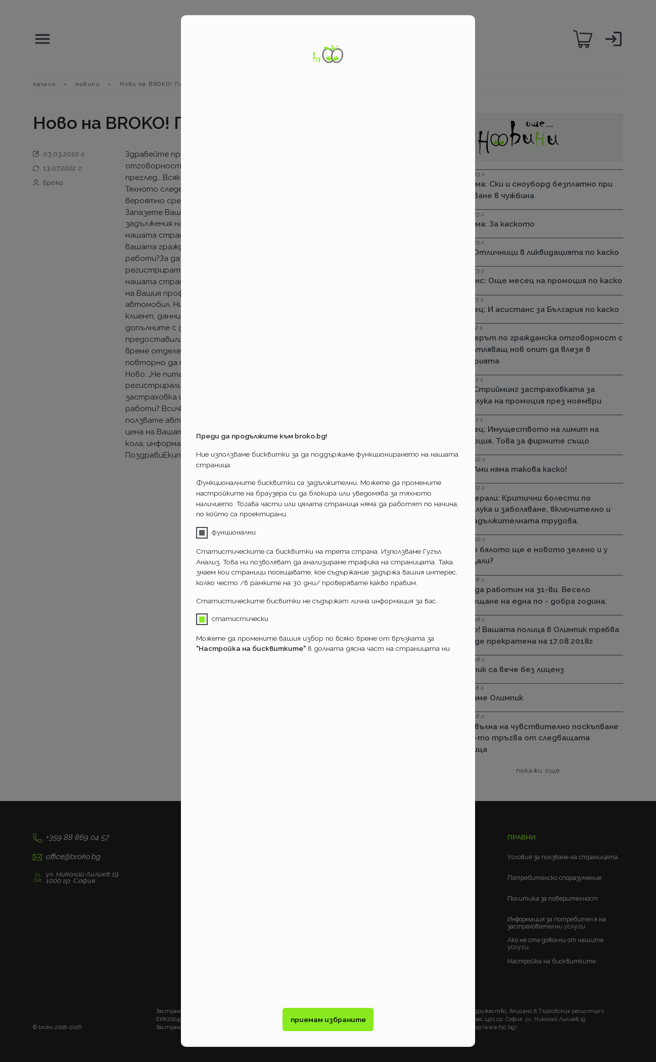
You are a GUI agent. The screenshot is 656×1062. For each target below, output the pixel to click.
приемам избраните (328, 1019)
